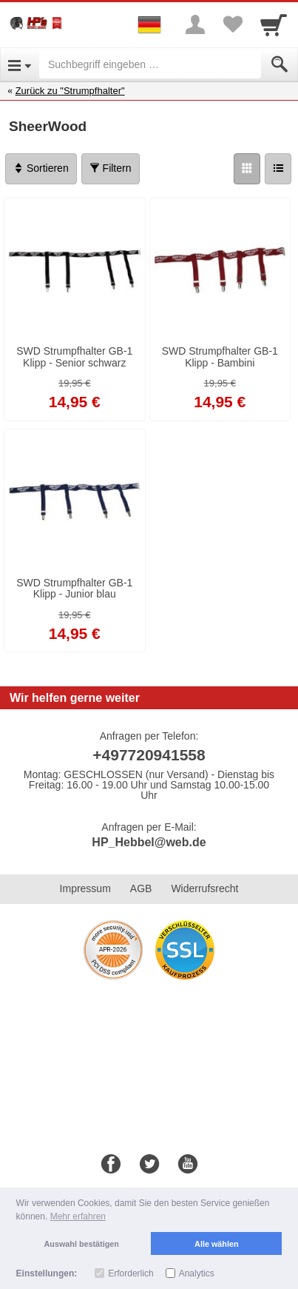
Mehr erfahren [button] (78, 1216)
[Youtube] (188, 1164)
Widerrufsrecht (204, 888)
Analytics (196, 1273)
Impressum (85, 888)
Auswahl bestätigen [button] (81, 1243)
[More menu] (195, 24)
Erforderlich (130, 1273)
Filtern (110, 168)
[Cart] (273, 24)
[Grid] (247, 168)
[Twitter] (149, 1164)
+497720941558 (148, 754)
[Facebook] (111, 1164)
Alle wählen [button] (216, 1243)
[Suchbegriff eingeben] (150, 64)
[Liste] (278, 168)
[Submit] (279, 64)
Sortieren (41, 168)
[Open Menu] (19, 64)
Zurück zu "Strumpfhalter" (70, 90)
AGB (141, 888)
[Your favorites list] (232, 24)
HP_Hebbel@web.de (149, 842)
